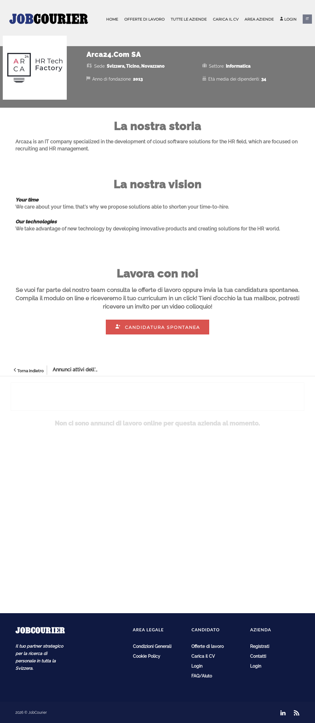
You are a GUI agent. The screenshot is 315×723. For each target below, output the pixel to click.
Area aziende (259, 19)
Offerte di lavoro (144, 19)
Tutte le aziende (189, 19)
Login (288, 19)
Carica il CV (225, 19)
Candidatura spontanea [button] (157, 327)
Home (112, 19)
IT (307, 19)
